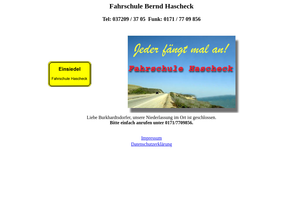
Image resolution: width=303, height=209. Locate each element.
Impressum (151, 138)
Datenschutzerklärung (151, 144)
